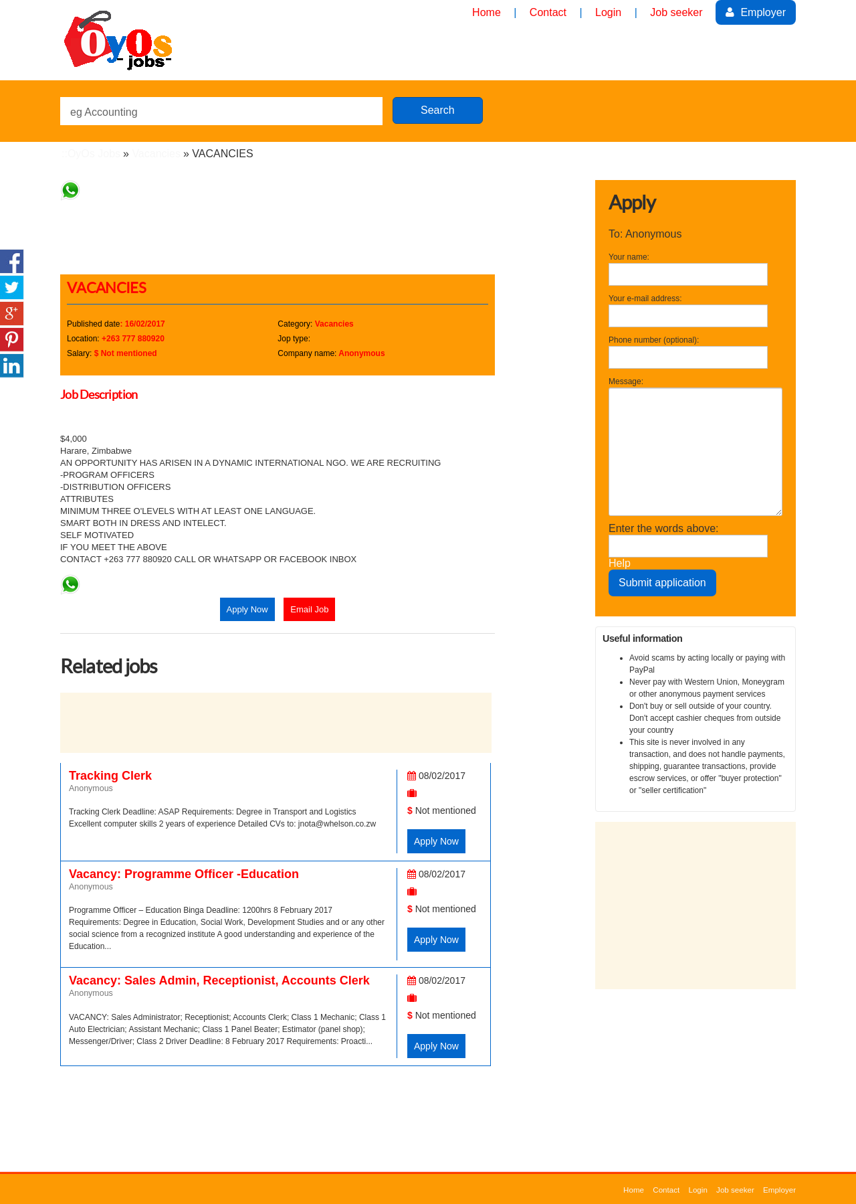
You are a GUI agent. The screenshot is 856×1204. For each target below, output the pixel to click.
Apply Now (247, 609)
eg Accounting (104, 112)
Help (620, 563)
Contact (666, 1189)
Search (438, 110)
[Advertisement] (303, 231)
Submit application (662, 582)
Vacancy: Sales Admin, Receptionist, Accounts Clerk (219, 980)
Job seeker (735, 1189)
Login (697, 1189)
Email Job (309, 609)
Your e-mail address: (645, 298)
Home (633, 1189)
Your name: (629, 257)
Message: (626, 381)
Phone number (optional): (654, 340)
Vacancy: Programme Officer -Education (184, 874)
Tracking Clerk (110, 775)
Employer (756, 12)
